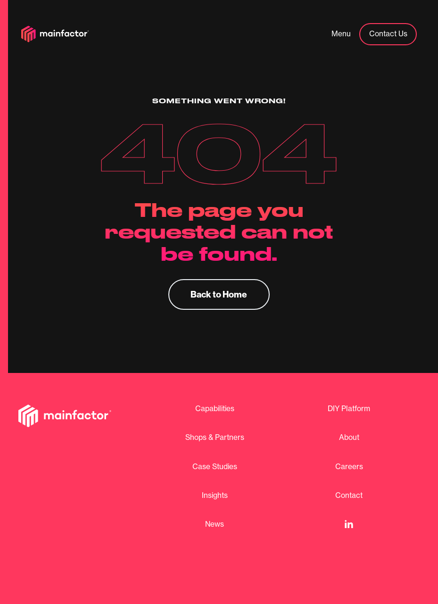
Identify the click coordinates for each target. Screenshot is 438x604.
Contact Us (388, 33)
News (214, 524)
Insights (215, 495)
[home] (55, 33)
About (349, 437)
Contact (349, 495)
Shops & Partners (214, 437)
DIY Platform (349, 409)
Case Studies (214, 467)
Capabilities (214, 409)
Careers (349, 467)
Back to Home (218, 294)
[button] (340, 34)
